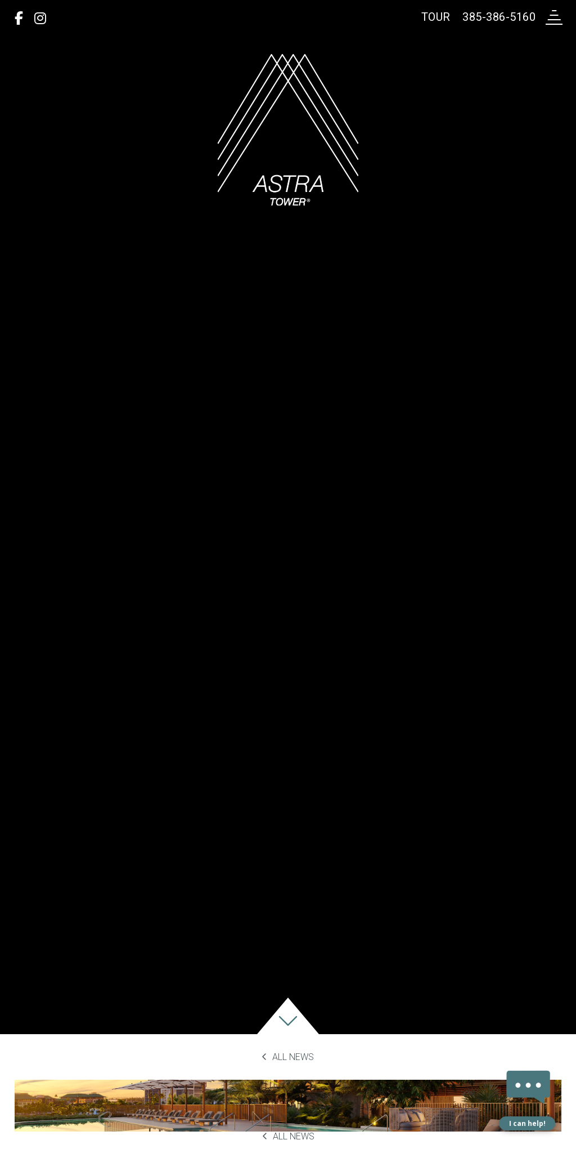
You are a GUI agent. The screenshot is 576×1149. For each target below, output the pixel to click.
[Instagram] (40, 18)
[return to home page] (288, 129)
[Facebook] (19, 18)
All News (288, 1057)
